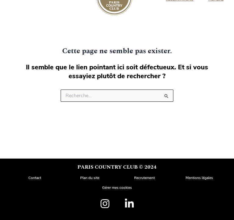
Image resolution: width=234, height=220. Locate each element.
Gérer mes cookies (117, 187)
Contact (34, 177)
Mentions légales (199, 177)
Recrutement (144, 177)
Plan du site (89, 177)
